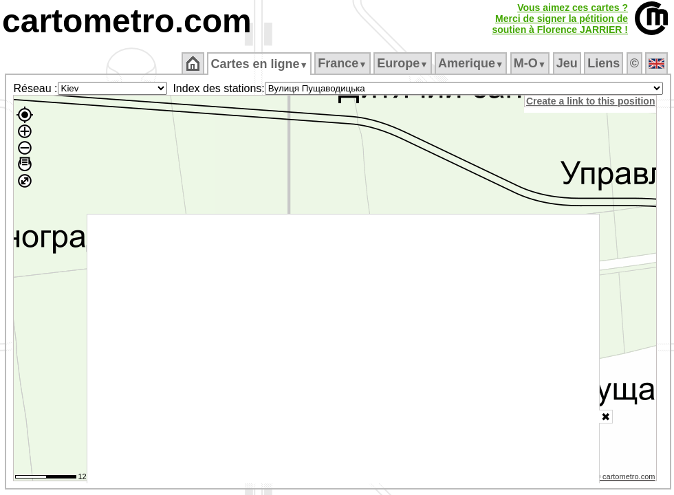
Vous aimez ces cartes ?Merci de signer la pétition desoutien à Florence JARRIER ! (560, 18)
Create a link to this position (590, 101)
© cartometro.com (625, 476)
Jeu (567, 63)
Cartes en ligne (258, 64)
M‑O (530, 63)
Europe (402, 63)
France (342, 63)
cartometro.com (127, 21)
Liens (603, 63)
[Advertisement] (343, 349)
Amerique (470, 63)
